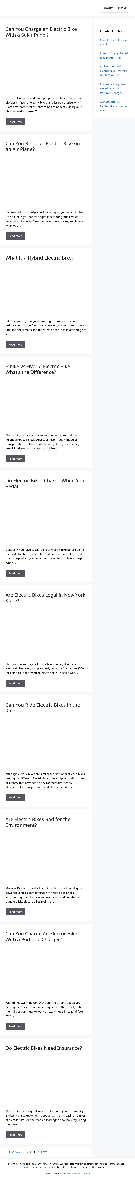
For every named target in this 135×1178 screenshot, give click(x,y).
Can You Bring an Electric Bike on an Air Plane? (43, 146)
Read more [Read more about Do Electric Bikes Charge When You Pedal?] (15, 573)
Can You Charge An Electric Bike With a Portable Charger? (41, 936)
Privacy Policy (73, 1173)
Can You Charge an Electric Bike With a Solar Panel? (41, 32)
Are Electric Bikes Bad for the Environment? (38, 822)
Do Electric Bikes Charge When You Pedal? (45, 483)
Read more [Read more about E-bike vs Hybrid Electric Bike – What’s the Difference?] (15, 459)
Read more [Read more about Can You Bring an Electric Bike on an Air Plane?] (15, 236)
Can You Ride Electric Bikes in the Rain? (43, 708)
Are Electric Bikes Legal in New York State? (45, 598)
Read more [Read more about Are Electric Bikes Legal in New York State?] (15, 683)
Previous (13, 1151)
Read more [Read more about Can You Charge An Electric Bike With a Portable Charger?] (15, 1026)
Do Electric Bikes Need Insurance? (44, 1048)
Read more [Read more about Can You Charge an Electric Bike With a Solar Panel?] (15, 121)
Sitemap (86, 1173)
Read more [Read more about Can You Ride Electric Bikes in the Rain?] (15, 797)
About (108, 8)
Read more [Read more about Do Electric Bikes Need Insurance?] (15, 1134)
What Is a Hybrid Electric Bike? (40, 257)
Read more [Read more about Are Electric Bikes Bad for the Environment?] (15, 912)
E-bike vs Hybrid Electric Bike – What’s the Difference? (40, 369)
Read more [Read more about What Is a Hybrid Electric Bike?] (15, 344)
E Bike (122, 8)
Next (46, 1151)
